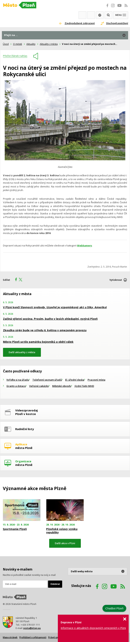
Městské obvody (61, 386)
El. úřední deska (74, 379)
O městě (17, 44)
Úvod (6, 44)
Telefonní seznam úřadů (47, 379)
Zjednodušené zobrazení (80, 23)
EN (99, 15)
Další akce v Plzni (65, 543)
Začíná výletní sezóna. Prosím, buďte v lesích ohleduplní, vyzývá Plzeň (50, 319)
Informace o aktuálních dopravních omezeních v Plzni (93, 628)
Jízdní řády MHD (84, 386)
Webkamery (82, 15)
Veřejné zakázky (39, 386)
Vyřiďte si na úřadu (17, 379)
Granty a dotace (16, 386)
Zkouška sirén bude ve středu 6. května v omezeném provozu (44, 330)
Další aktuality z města (22, 352)
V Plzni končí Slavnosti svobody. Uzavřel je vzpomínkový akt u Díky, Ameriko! (55, 307)
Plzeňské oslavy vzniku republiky (61, 530)
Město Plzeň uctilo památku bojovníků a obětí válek (38, 342)
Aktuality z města (49, 44)
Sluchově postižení (117, 23)
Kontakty (91, 15)
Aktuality (30, 44)
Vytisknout (115, 279)
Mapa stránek (10, 637)
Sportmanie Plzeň (15, 529)
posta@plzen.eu (32, 628)
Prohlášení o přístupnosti (32, 637)
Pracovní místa (96, 379)
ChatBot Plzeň (114, 608)
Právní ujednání (56, 637)
